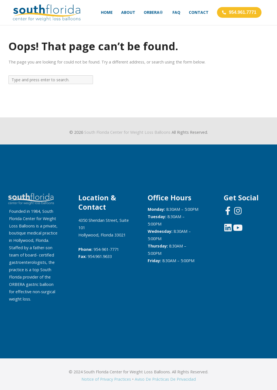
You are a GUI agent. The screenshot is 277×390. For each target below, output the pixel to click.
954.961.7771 (239, 12)
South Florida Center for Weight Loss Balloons (127, 132)
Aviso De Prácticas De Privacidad (165, 379)
